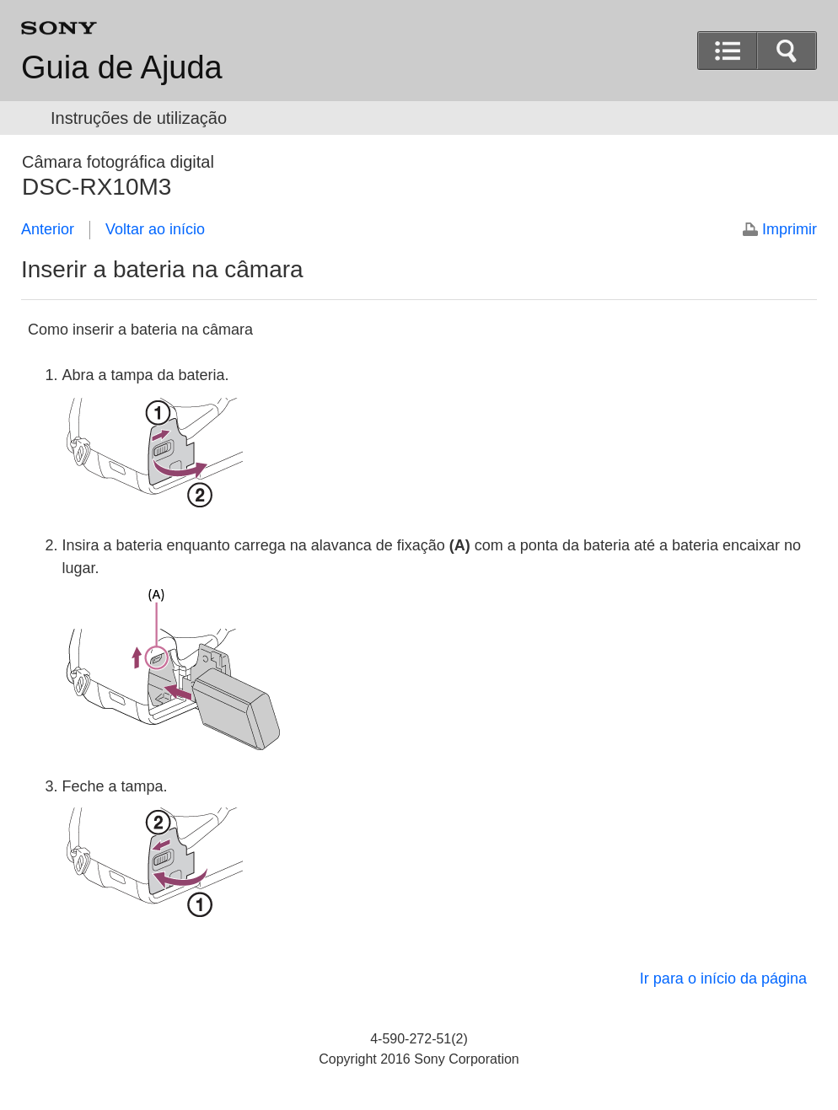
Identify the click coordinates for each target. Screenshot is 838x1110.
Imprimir (789, 229)
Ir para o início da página (723, 978)
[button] (786, 50)
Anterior (47, 229)
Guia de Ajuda (122, 67)
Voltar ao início (155, 229)
